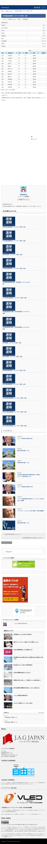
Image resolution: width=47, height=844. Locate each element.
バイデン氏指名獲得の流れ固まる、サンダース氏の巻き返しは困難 (30, 499)
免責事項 (5, 836)
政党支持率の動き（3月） (23, 450)
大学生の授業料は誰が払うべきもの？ (22, 672)
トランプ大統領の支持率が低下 (25, 438)
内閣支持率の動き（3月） (23, 462)
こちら (44, 93)
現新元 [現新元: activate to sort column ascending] (26, 53)
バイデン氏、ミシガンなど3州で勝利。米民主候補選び (30, 511)
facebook (39, 7)
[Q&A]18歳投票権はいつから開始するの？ (23, 649)
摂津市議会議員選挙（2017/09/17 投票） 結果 (14, 384)
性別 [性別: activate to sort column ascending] (20, 53)
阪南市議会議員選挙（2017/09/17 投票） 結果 (14, 370)
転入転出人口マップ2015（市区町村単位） (23, 665)
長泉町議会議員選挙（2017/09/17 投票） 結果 (14, 268)
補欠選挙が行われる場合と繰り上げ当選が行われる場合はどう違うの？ (28, 658)
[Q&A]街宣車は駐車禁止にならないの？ (12, 534)
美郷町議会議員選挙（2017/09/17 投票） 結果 (14, 227)
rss (35, 7)
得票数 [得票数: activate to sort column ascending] (43, 53)
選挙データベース (9, 11)
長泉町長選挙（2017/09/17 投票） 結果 (12, 254)
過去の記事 (41, 712)
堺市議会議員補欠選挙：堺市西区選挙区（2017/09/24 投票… (16, 328)
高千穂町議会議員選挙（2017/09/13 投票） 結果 (15, 298)
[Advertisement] (14, 119)
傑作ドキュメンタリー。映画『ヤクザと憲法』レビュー (26, 642)
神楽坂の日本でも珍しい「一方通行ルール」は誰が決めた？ (27, 680)
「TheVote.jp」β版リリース (10, 722)
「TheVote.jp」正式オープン (10, 717)
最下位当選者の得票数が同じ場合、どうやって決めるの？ (27, 688)
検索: (37, 50)
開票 (19, 19)
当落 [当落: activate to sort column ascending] (2, 53)
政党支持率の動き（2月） (23, 523)
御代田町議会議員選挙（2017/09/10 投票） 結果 (15, 412)
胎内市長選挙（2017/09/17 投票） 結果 (12, 356)
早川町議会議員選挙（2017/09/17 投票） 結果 (14, 241)
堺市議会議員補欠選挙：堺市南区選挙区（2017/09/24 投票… (16, 312)
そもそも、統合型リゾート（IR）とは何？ (23, 703)
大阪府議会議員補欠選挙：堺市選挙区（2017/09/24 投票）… (16, 283)
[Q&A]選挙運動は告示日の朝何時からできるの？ (32, 537)
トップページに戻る (7, 542)
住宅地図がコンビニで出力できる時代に (23, 634)
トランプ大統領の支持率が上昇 (25, 486)
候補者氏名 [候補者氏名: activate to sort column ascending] (10, 53)
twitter (37, 7)
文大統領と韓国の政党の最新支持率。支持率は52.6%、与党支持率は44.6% (28, 475)
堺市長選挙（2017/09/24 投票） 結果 (12, 343)
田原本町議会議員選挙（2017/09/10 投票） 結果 (15, 425)
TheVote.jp (9, 841)
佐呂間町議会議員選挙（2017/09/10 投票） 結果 (15, 398)
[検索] (22, 551)
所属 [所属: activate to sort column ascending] (34, 53)
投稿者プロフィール (23, 199)
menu (43, 7)
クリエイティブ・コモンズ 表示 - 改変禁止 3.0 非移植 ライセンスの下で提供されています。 (22, 824)
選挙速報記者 (25, 19)
